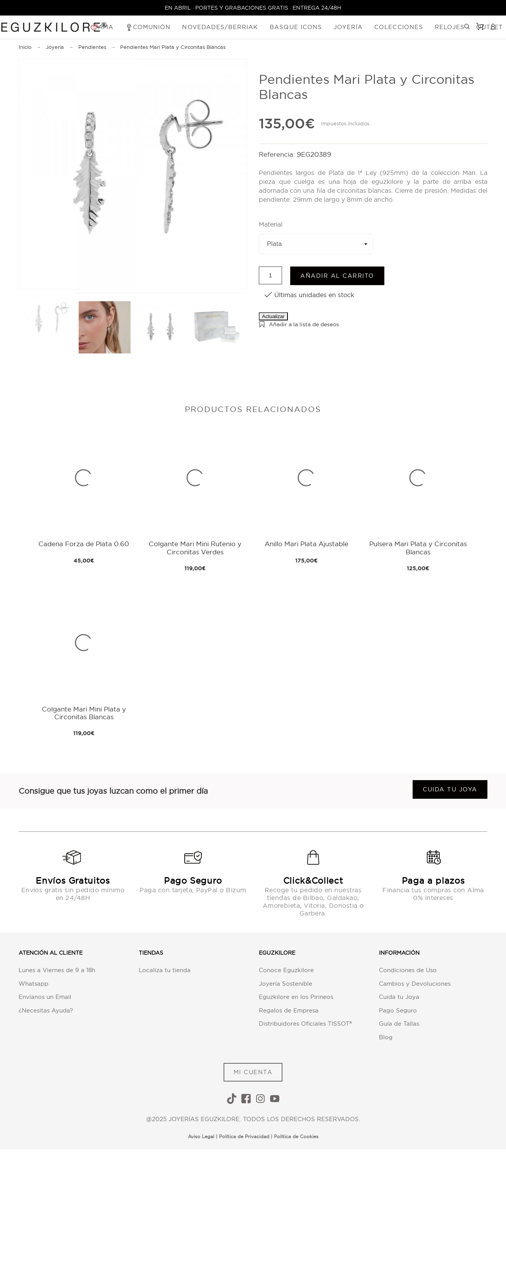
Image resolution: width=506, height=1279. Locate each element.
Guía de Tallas (399, 1023)
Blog (385, 1037)
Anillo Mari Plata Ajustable (306, 544)
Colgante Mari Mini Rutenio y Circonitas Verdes (195, 548)
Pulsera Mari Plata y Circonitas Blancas (418, 548)
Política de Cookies (296, 1136)
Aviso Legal (201, 1136)
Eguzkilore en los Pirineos (296, 996)
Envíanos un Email (45, 996)
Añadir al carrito (337, 275)
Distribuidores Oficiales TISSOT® (305, 1023)
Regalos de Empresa (288, 1010)
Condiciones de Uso (408, 970)
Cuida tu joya (450, 789)
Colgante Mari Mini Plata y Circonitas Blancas (84, 713)
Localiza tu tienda (165, 970)
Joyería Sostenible (285, 983)
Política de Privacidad (244, 1136)
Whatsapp (33, 983)
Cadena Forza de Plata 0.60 (83, 544)
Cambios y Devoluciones (415, 983)
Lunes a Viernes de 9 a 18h (57, 970)
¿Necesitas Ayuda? (46, 1010)
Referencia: (278, 154)
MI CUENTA (253, 1072)
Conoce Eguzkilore (286, 970)
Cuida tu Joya (399, 996)
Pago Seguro (398, 1010)
